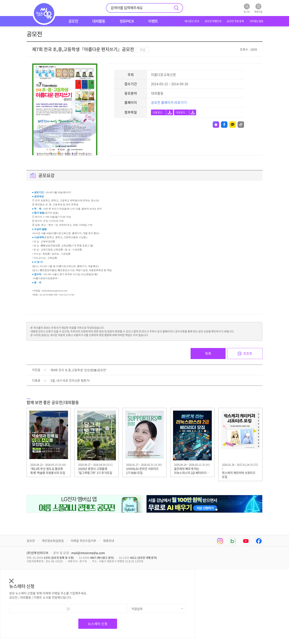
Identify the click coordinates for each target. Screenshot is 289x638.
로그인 (247, 8)
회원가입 (258, 8)
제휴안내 (108, 540)
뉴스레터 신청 (97, 623)
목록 (208, 353)
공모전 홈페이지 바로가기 (169, 102)
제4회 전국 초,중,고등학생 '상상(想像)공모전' (79, 370)
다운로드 (157, 112)
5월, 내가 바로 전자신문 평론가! (70, 380)
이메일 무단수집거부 (83, 540)
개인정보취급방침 (53, 540)
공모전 (31, 540)
